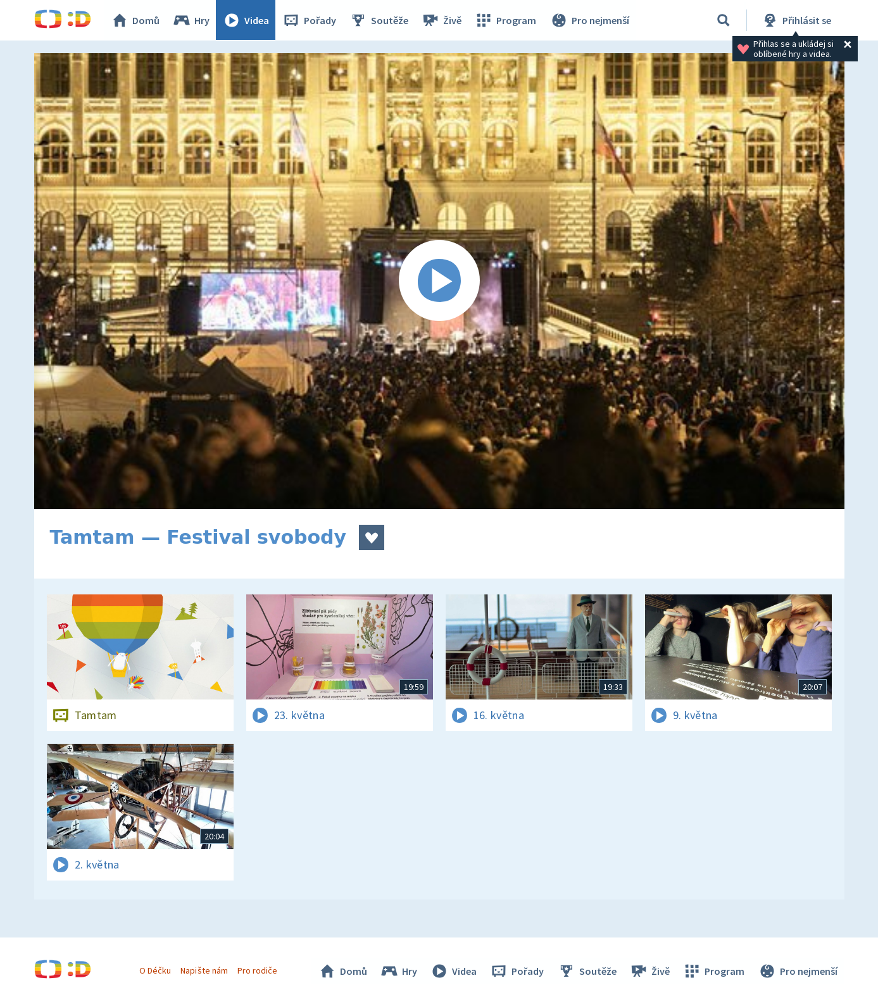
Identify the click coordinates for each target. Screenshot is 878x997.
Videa (246, 20)
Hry (192, 20)
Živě (442, 20)
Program (506, 20)
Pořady (310, 20)
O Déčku (156, 970)
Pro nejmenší (590, 20)
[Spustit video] (439, 281)
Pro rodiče (257, 970)
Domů (136, 20)
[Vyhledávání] (723, 20)
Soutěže (380, 20)
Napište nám (204, 970)
